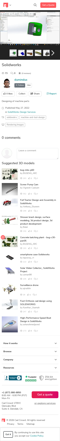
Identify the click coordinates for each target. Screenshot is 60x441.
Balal (25, 227)
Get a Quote (48, 5)
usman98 (27, 275)
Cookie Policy (36, 436)
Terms (20, 424)
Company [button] (30, 359)
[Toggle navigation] (7, 5)
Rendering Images (15, 125)
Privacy (10, 424)
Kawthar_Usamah (31, 308)
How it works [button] (30, 343)
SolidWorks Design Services (22, 112)
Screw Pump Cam (29, 185)
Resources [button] (30, 368)
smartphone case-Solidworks (35, 254)
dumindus (20, 79)
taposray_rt (28, 258)
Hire (29, 85)
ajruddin (27, 289)
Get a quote (45, 394)
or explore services (45, 403)
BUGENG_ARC (30, 173)
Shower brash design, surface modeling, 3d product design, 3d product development (36, 220)
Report (51, 93)
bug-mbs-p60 (27, 170)
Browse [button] (30, 351)
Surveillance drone (29, 285)
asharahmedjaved (31, 325)
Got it (8, 434)
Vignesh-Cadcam (31, 188)
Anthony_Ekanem (31, 207)
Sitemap (30, 424)
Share (35, 93)
